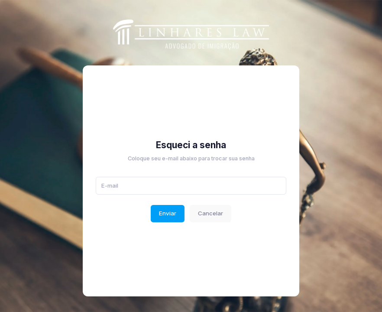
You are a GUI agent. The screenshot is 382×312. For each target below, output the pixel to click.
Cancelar (210, 213)
